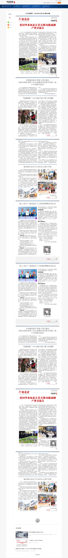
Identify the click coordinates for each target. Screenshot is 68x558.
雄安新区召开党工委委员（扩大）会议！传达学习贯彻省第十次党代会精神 (31, 548)
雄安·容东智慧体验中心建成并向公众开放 (37, 532)
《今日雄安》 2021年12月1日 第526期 (37, 540)
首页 (56, 0)
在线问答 (59, 0)
